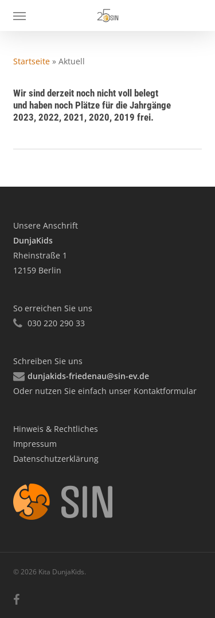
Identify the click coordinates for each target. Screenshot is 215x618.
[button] (19, 15)
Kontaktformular (164, 390)
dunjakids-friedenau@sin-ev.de (88, 375)
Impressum (35, 443)
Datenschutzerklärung (56, 458)
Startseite (31, 61)
